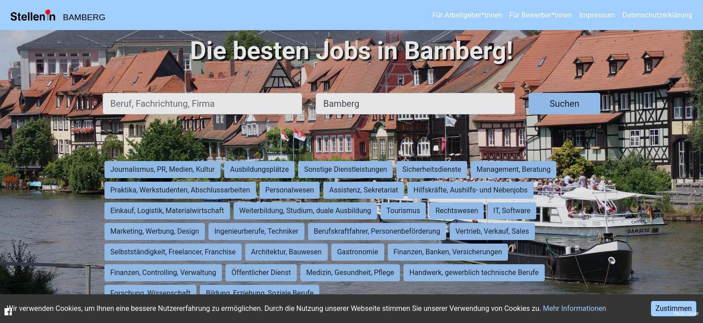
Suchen (564, 103)
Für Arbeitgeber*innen (467, 15)
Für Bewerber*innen (540, 15)
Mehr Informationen (574, 308)
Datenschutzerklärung (657, 15)
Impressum (597, 15)
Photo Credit (686, 313)
